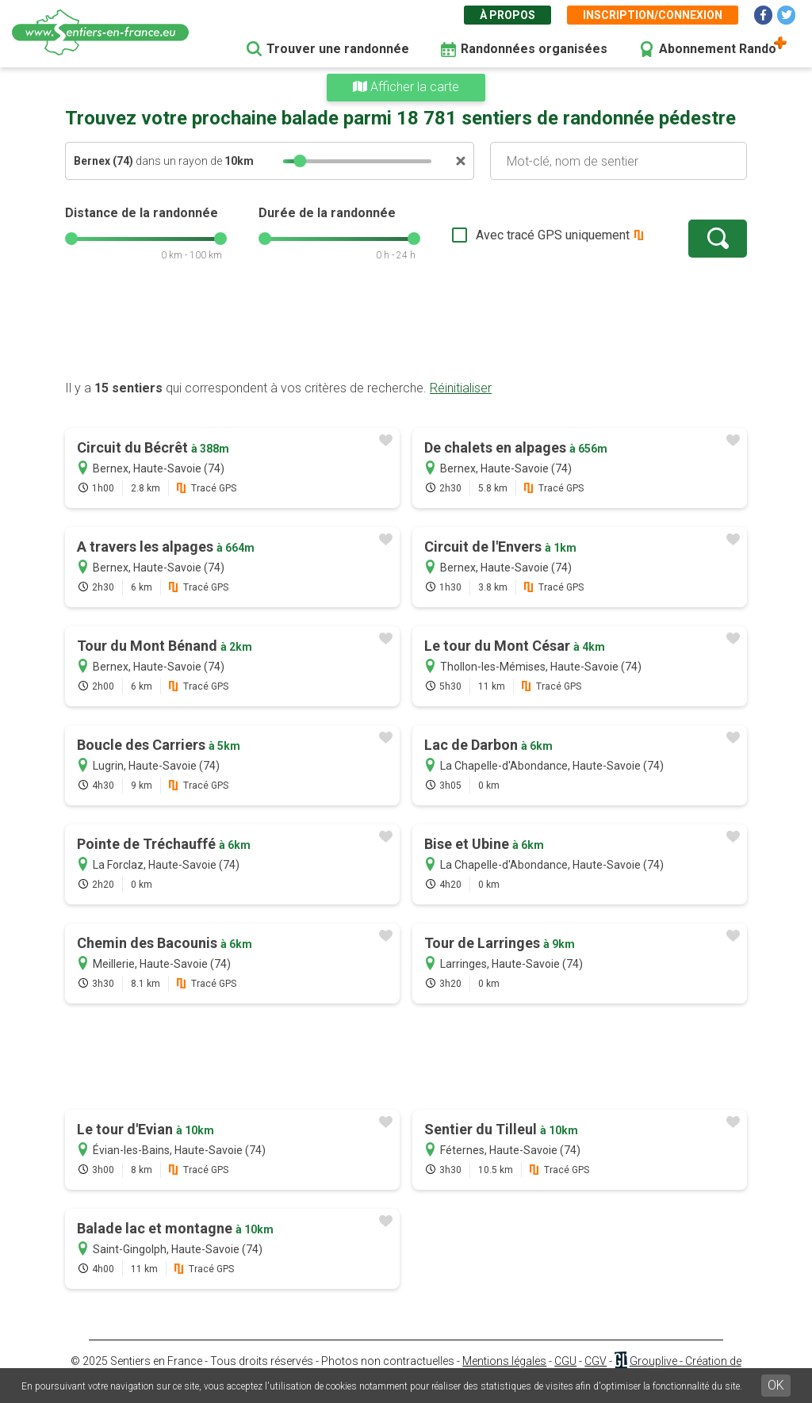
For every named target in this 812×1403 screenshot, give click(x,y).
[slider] (299, 161)
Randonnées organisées (534, 48)
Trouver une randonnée (337, 48)
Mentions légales (504, 1361)
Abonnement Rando (717, 48)
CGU (565, 1361)
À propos (507, 15)
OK (776, 1385)
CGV (595, 1361)
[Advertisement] (406, 329)
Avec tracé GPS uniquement (553, 235)
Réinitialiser (461, 388)
